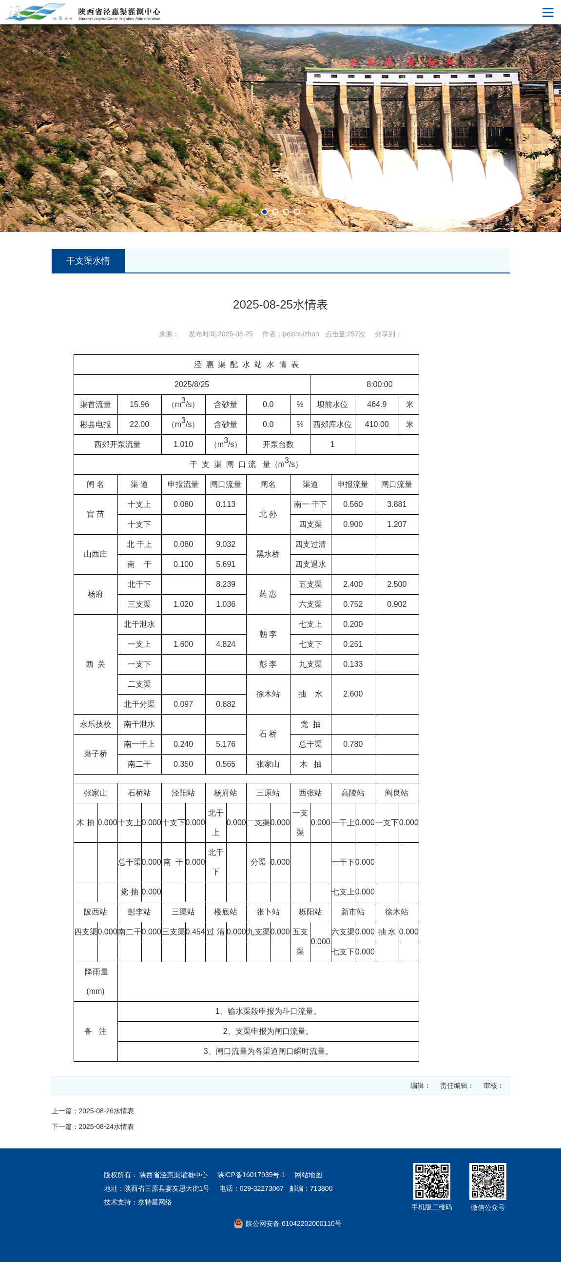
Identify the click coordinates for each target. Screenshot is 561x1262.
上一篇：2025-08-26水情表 (93, 1111)
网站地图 (308, 1175)
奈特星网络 (155, 1202)
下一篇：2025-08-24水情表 (93, 1126)
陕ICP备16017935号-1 (251, 1175)
